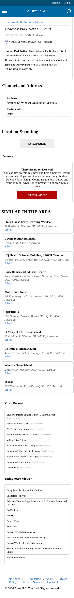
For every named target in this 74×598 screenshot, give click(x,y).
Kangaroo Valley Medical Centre (30, 450)
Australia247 (37, 11)
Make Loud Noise (16, 292)
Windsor (39, 22)
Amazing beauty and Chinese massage (26, 537)
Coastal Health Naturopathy (21, 532)
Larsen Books (19, 467)
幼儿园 (9, 382)
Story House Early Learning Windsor (28, 221)
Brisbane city (26, 22)
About (49, 578)
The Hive (11, 515)
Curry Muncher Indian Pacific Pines (25, 490)
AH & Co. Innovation (25, 429)
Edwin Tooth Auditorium (20, 238)
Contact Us (53, 582)
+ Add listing (33, 578)
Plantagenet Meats (16, 557)
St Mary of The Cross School (23, 332)
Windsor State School (18, 365)
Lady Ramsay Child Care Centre (25, 271)
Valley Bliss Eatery (19, 439)
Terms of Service (32, 582)
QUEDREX (12, 312)
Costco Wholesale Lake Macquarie (24, 542)
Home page (13, 578)
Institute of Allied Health (20, 348)
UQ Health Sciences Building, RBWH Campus (34, 255)
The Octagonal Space (25, 423)
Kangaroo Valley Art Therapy (29, 445)
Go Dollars (12, 510)
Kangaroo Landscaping (26, 461)
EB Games (12, 526)
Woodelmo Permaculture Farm (29, 434)
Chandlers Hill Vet (16, 495)
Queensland (12, 22)
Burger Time (13, 521)
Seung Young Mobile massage (29, 456)
